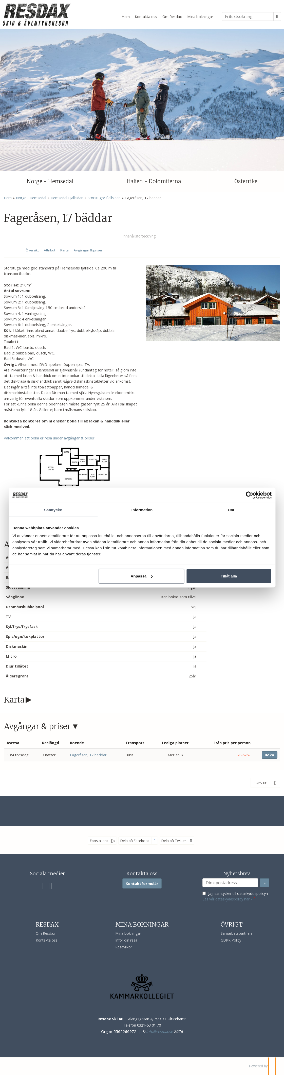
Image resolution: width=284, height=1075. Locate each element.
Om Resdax (172, 16)
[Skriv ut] (265, 783)
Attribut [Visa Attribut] (49, 250)
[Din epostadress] (230, 882)
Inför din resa (126, 940)
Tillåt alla (216, 576)
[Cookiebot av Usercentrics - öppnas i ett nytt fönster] (230, 495)
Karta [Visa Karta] (64, 250)
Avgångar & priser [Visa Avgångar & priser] (88, 250)
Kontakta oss (146, 16)
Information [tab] (142, 509)
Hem (126, 16)
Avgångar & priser (37, 726)
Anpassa (141, 576)
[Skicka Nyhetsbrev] (264, 882)
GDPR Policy (231, 940)
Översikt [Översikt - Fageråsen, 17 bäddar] (32, 250)
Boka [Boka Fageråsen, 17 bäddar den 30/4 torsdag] (269, 755)
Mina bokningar (200, 16)
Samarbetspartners (237, 933)
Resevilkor (123, 947)
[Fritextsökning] (248, 16)
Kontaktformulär (142, 883)
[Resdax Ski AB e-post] (159, 1031)
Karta (14, 700)
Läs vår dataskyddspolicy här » (227, 899)
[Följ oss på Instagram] (50, 885)
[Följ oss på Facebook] (44, 885)
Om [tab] (218, 509)
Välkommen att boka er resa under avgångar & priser (50, 437)
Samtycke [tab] (66, 509)
